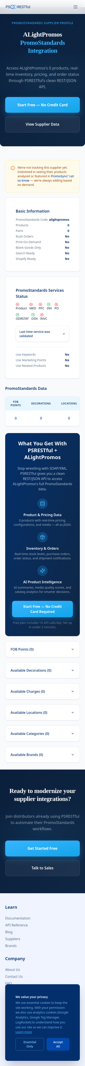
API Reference (16, 925)
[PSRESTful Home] (18, 7)
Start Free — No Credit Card (42, 104)
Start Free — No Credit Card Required (42, 609)
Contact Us (14, 976)
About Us (12, 969)
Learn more (24, 1032)
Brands (11, 945)
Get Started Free (42, 848)
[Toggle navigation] (75, 7)
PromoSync (59, 176)
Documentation (17, 918)
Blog (9, 932)
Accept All (58, 1044)
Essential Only (30, 1044)
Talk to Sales (42, 867)
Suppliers (12, 938)
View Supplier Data (42, 124)
